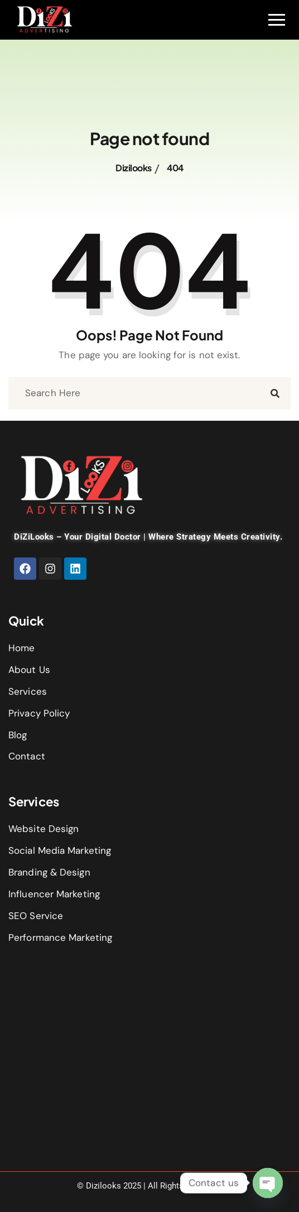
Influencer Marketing (54, 894)
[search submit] (275, 393)
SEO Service (35, 916)
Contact (26, 756)
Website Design (43, 829)
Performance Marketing (60, 937)
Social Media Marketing (59, 850)
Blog (17, 735)
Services (27, 691)
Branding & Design (49, 872)
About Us (29, 669)
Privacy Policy (39, 713)
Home (21, 648)
